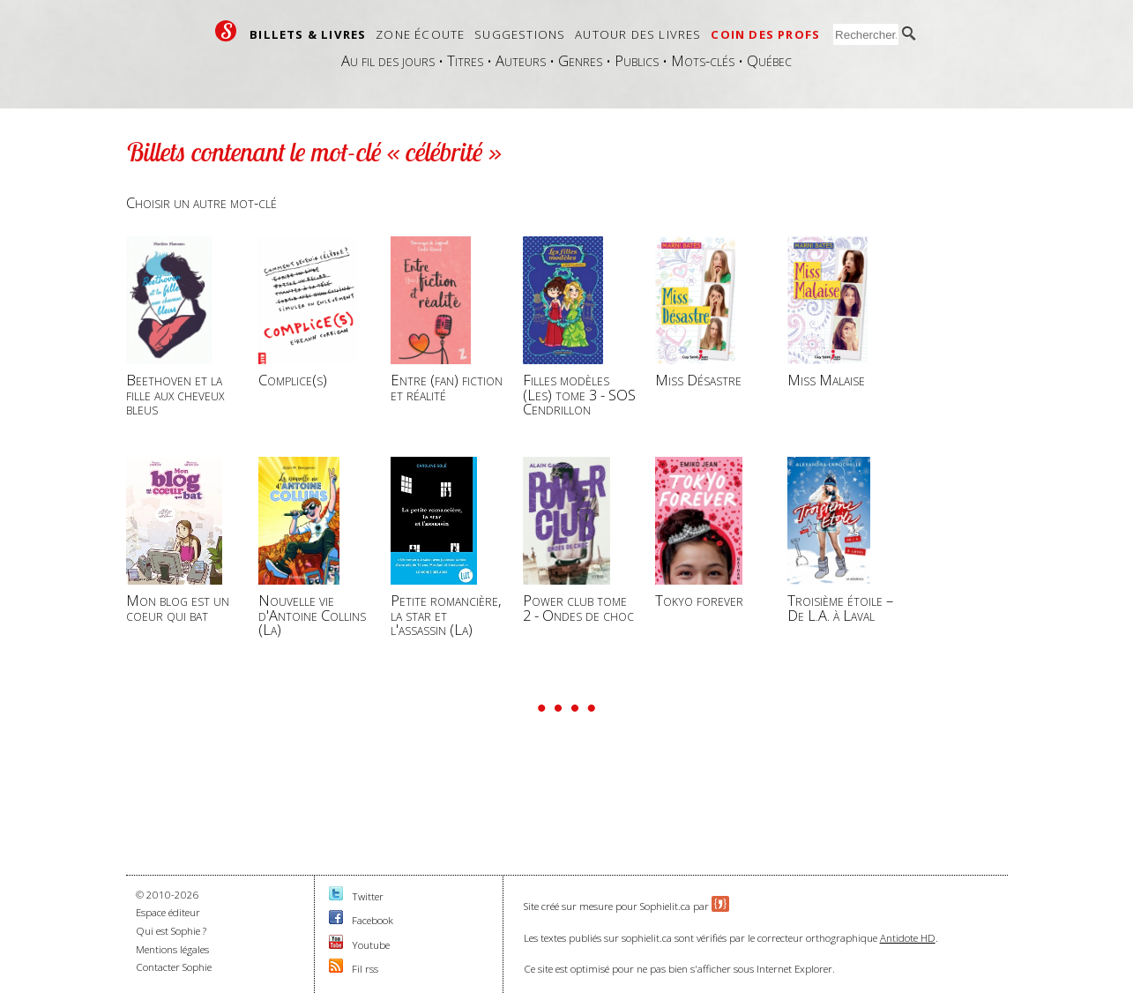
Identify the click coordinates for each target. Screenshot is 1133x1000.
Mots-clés (702, 60)
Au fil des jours (388, 60)
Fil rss (365, 968)
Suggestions (519, 34)
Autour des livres (638, 34)
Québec (769, 60)
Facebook (372, 920)
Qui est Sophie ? (171, 930)
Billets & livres (308, 34)
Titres (465, 60)
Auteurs (521, 60)
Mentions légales (172, 949)
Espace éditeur (168, 912)
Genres (580, 60)
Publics (637, 60)
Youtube (371, 944)
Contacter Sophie (174, 967)
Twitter (368, 896)
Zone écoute (420, 34)
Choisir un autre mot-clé (201, 202)
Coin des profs (765, 34)
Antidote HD (907, 937)
